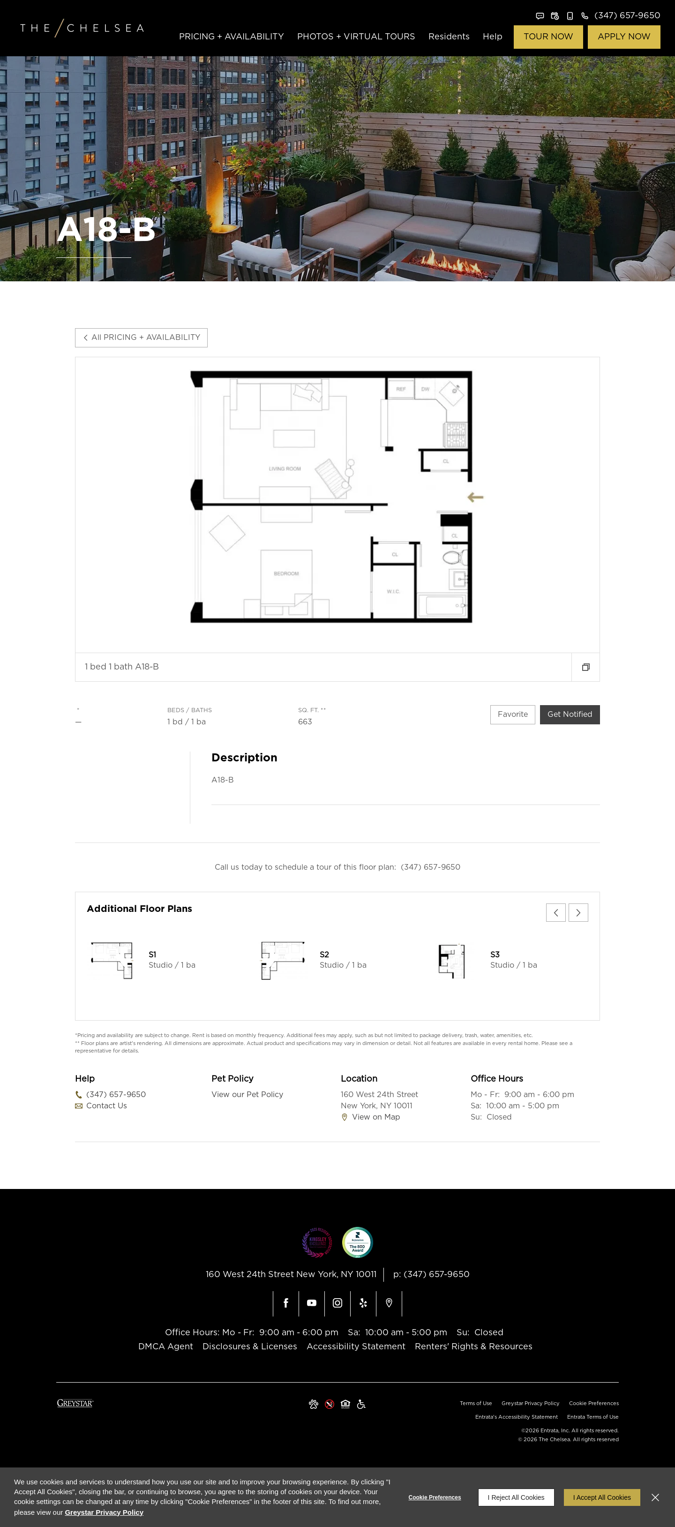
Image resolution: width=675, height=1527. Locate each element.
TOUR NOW (548, 37)
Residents (449, 37)
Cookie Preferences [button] (594, 1403)
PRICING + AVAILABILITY (231, 37)
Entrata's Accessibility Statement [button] (516, 1417)
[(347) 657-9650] (620, 16)
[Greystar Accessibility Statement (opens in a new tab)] (361, 1405)
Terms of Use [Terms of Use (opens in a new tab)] (476, 1403)
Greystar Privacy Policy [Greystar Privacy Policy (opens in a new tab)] (531, 1403)
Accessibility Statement (356, 1347)
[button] (540, 16)
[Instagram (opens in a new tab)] (337, 1303)
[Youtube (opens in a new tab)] (311, 1303)
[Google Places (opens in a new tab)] (389, 1303)
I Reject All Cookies (516, 1497)
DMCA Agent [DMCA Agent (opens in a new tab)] (165, 1347)
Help (492, 37)
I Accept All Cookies (602, 1497)
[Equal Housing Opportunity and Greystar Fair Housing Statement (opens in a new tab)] (345, 1405)
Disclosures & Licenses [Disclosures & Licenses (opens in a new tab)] (249, 1347)
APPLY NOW (624, 37)
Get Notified (570, 714)
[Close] (655, 1497)
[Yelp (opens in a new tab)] (363, 1303)
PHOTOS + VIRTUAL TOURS (356, 37)
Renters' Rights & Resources (473, 1347)
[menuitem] (231, 37)
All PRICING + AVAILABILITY (141, 337)
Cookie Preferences (435, 1497)
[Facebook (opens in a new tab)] (286, 1303)
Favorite (513, 714)
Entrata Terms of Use (593, 1417)
